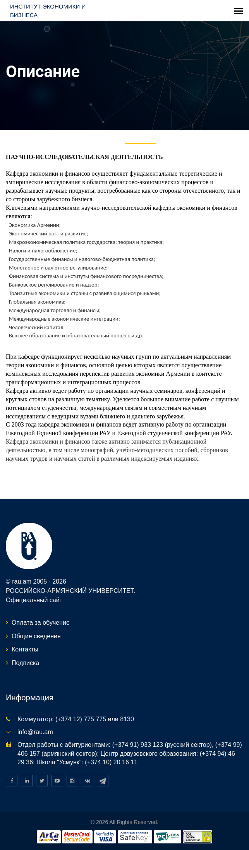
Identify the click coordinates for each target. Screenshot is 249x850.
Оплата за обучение (41, 622)
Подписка (25, 663)
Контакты (25, 649)
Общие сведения (36, 636)
